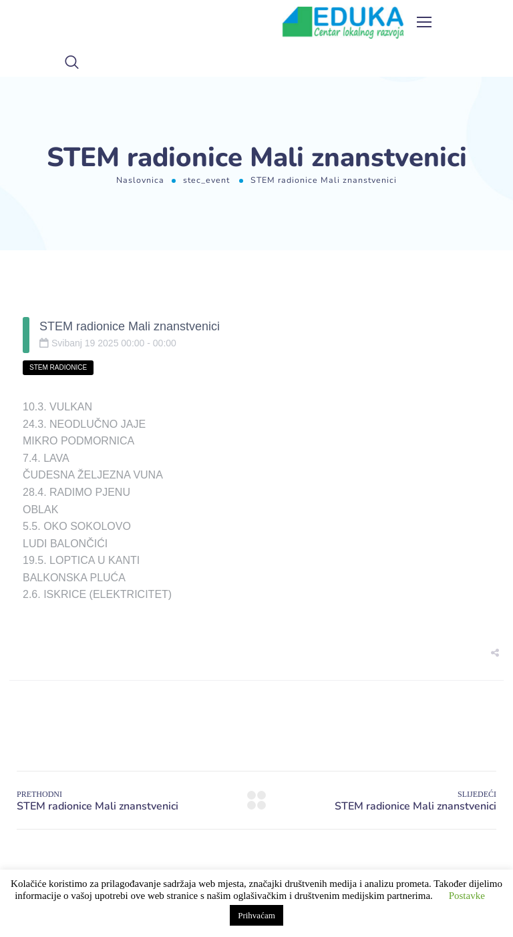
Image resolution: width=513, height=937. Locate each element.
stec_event (206, 180)
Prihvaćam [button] (256, 915)
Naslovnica (140, 180)
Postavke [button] (467, 895)
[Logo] (343, 23)
